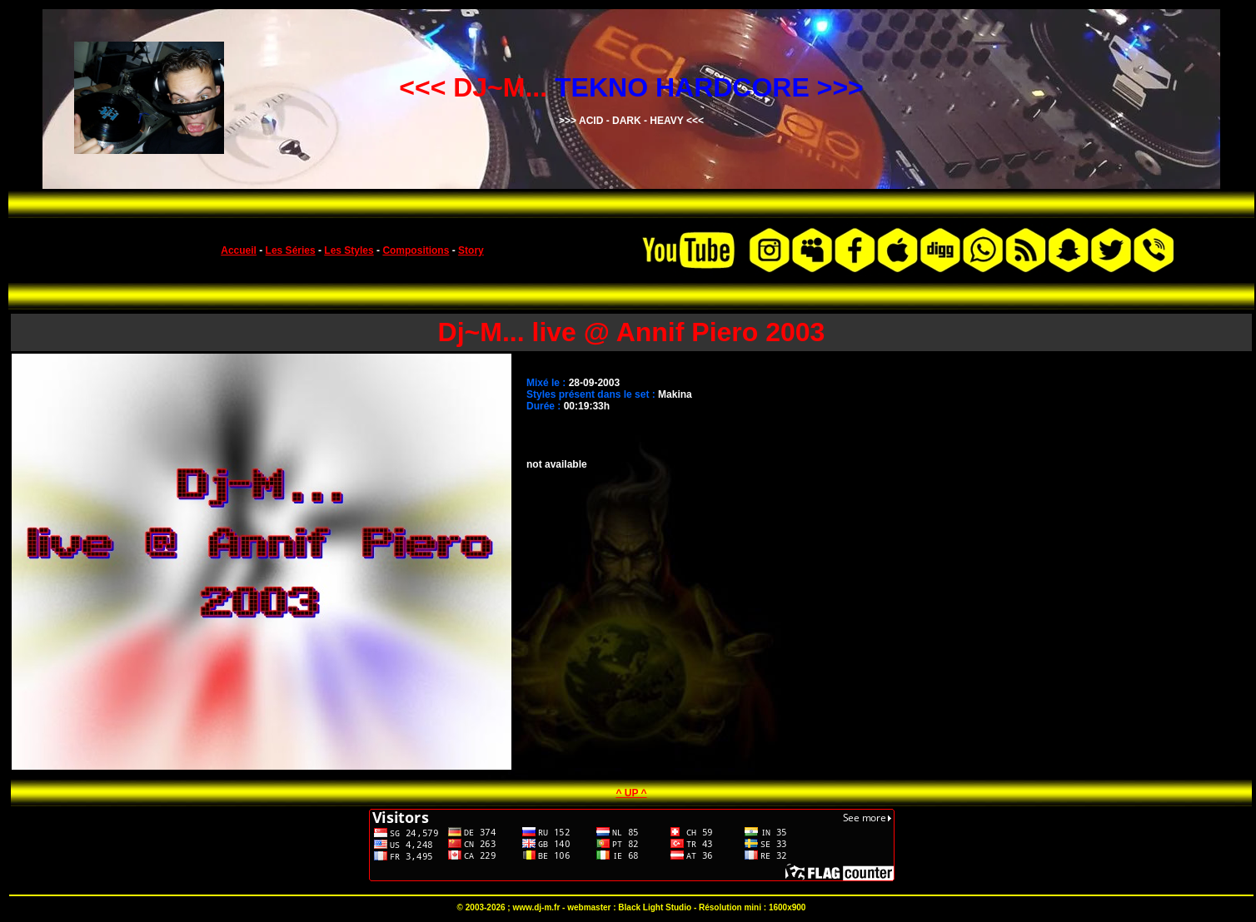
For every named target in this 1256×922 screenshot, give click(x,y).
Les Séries (291, 250)
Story (471, 250)
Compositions (415, 250)
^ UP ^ (631, 793)
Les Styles (348, 250)
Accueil (239, 250)
